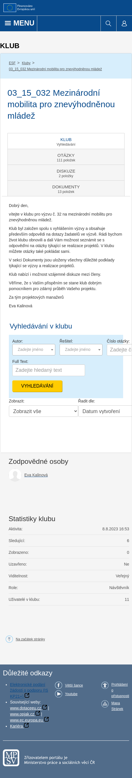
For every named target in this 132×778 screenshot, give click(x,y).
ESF (12, 63)
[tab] (66, 141)
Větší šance (74, 685)
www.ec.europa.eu (26, 720)
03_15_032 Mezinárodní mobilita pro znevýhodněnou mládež (55, 69)
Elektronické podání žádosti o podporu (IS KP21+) (29, 690)
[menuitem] (108, 23)
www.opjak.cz (22, 714)
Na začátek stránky (30, 639)
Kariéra (16, 726)
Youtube (71, 694)
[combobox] (33, 349)
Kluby (26, 63)
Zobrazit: (16, 401)
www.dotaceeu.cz (25, 708)
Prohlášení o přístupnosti (120, 690)
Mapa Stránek (117, 706)
